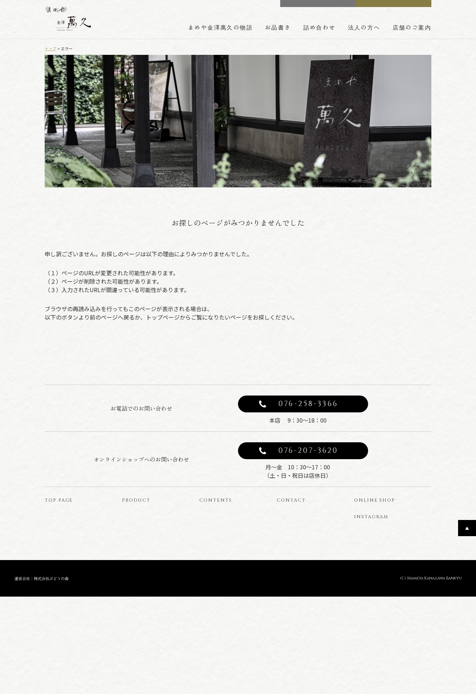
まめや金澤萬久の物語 (220, 27)
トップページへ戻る (301, 357)
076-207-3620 (308, 484)
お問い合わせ (295, 544)
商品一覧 (135, 544)
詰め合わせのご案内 (225, 567)
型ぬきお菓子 (140, 602)
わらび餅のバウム (145, 591)
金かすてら (138, 579)
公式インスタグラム (380, 577)
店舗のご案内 (412, 27)
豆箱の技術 (215, 556)
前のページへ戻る (175, 357)
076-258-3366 (308, 437)
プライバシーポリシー (304, 556)
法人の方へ (364, 27)
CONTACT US (323, 6)
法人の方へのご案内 (225, 579)
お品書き (278, 27)
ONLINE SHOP (398, 6)
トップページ (63, 544)
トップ (50, 48)
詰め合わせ (319, 27)
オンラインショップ (395, 547)
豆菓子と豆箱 (140, 567)
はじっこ (135, 614)
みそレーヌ (138, 556)
